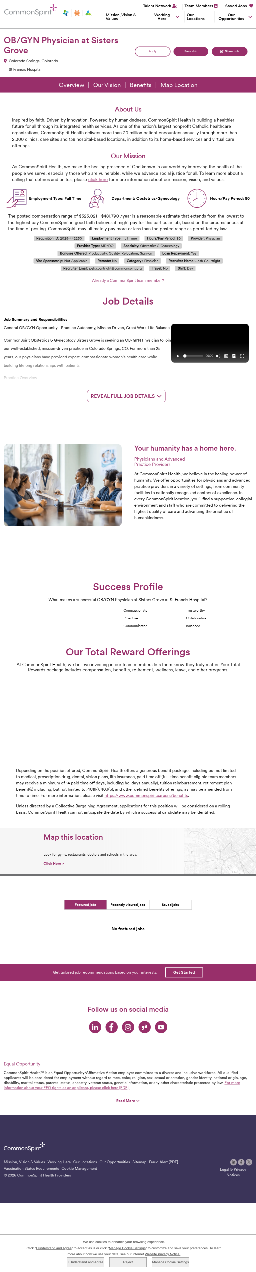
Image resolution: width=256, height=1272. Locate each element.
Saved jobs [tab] (170, 986)
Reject (128, 1262)
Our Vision (107, 166)
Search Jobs (208, 92)
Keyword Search (24, 84)
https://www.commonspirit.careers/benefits (146, 877)
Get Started (184, 1054)
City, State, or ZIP (85, 84)
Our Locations (195, 17)
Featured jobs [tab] (85, 986)
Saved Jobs (239, 6)
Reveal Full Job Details (126, 478)
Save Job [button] (191, 133)
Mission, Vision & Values (121, 17)
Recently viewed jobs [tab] (127, 986)
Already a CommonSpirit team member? (128, 362)
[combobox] (98, 93)
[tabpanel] (128, 1012)
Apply (153, 133)
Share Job (232, 133)
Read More (128, 1182)
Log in (41, 105)
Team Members (198, 6)
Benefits (141, 166)
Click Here (54, 945)
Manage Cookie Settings (170, 1262)
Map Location (179, 166)
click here (98, 261)
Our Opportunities (231, 17)
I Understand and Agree (86, 1262)
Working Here (162, 17)
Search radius (142, 84)
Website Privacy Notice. (162, 1254)
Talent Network (157, 6)
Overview (71, 166)
